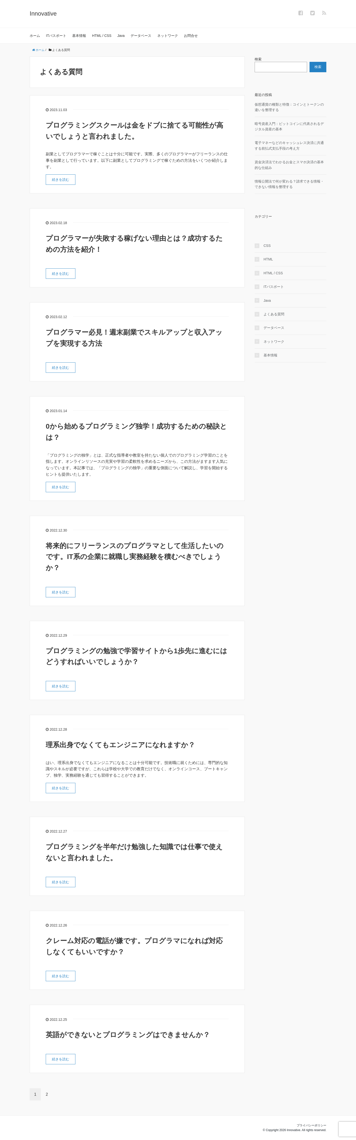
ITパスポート (56, 36)
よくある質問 (274, 314)
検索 (258, 59)
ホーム (35, 36)
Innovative (43, 13)
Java (121, 36)
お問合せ (191, 36)
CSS (267, 246)
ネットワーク (167, 36)
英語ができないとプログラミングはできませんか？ (128, 1035)
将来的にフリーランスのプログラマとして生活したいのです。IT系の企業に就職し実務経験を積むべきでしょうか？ (134, 557)
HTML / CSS (101, 36)
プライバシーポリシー (311, 1125)
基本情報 (79, 36)
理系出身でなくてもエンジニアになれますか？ (120, 745)
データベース (141, 36)
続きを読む (60, 180)
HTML (268, 259)
